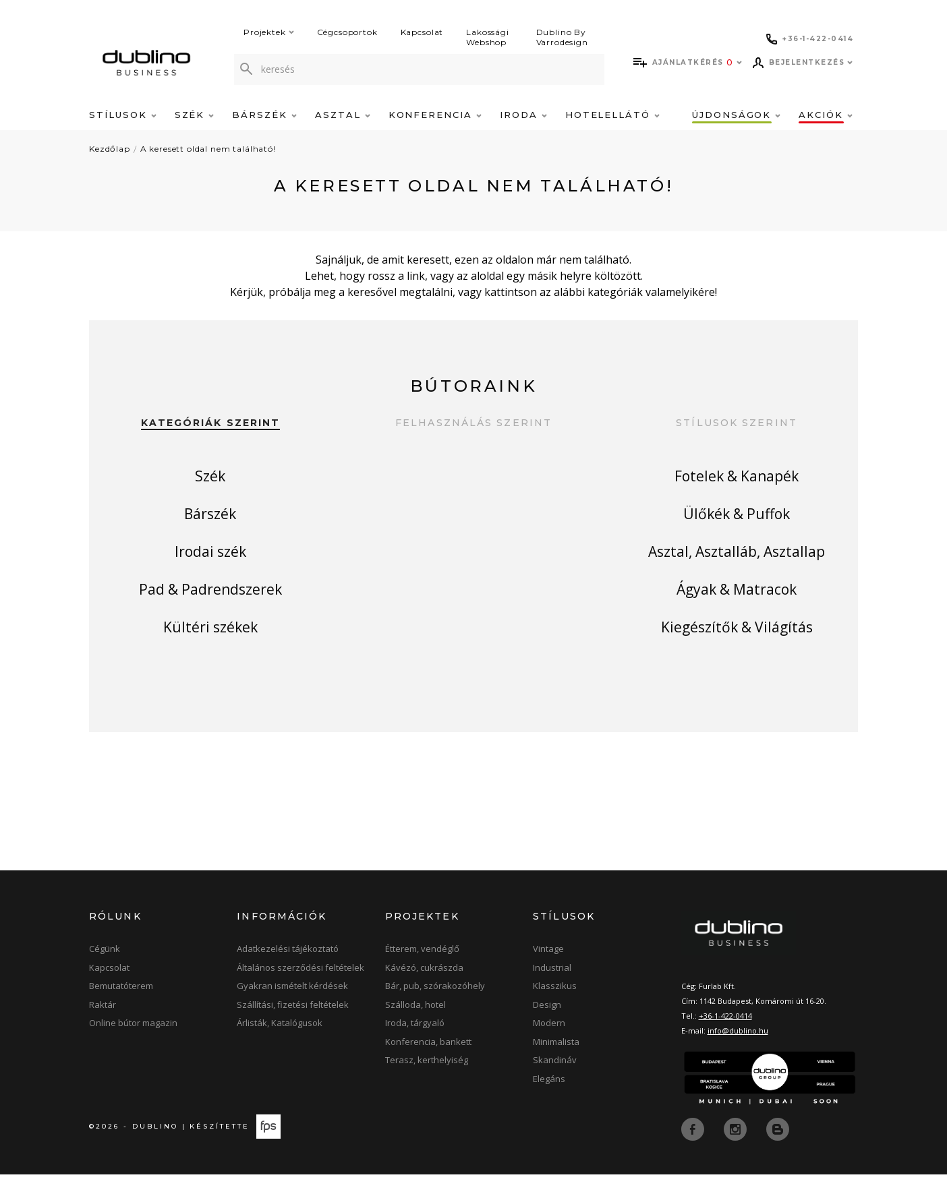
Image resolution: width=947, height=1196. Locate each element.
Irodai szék (210, 568)
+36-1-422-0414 (725, 1037)
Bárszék (264, 114)
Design (547, 1026)
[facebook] (694, 1149)
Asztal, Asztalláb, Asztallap (736, 568)
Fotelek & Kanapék (737, 479)
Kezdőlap (109, 149)
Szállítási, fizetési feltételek (293, 1026)
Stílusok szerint (736, 423)
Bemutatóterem (121, 1007)
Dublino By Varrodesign (562, 37)
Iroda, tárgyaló (414, 1044)
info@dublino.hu (738, 1052)
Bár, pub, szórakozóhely (435, 1007)
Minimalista (556, 1063)
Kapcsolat (422, 32)
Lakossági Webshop (487, 37)
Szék (194, 114)
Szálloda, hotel (415, 1026)
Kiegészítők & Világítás (737, 657)
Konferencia (435, 114)
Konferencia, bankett (428, 1063)
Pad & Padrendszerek (210, 612)
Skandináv (555, 1081)
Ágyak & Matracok (737, 612)
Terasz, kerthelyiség (426, 1081)
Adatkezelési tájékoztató (288, 970)
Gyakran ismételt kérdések (292, 1007)
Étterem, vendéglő (422, 970)
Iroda (523, 114)
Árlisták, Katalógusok (279, 1044)
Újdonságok (736, 114)
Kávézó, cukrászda (424, 989)
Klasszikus (555, 1007)
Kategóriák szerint (211, 423)
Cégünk (104, 970)
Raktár (102, 1026)
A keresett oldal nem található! (208, 149)
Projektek (268, 32)
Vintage (548, 970)
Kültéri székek (210, 657)
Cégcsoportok (347, 32)
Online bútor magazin (133, 1044)
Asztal (342, 114)
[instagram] (736, 1149)
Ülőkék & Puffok (737, 523)
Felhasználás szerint (473, 423)
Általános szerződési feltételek (300, 989)
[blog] (777, 1149)
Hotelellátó (612, 114)
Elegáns (549, 1100)
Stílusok (122, 114)
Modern (549, 1044)
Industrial (552, 989)
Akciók (826, 114)
